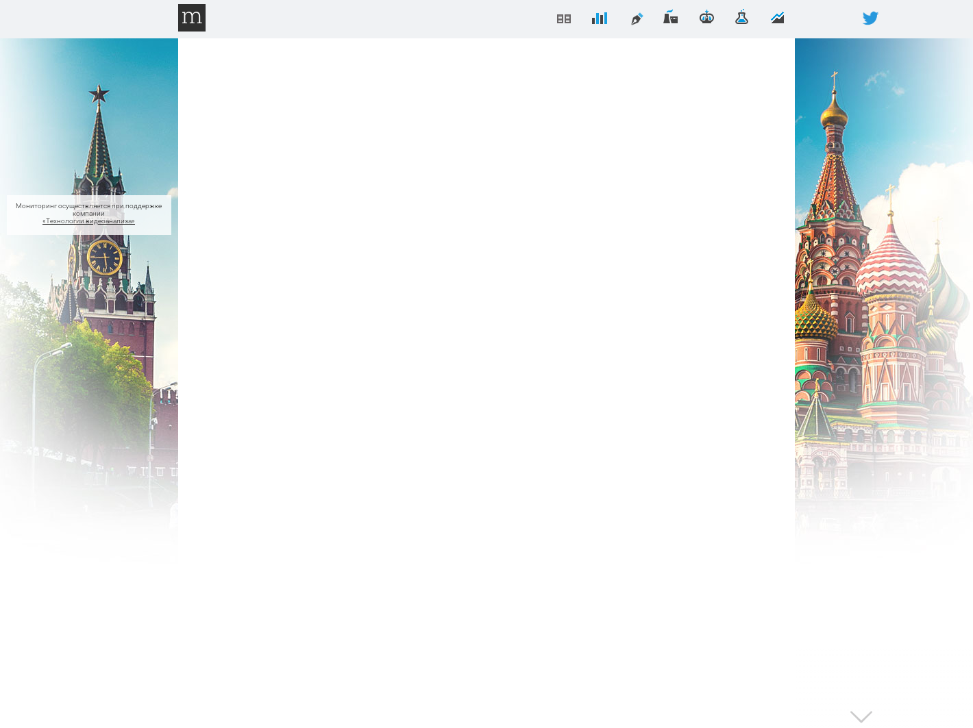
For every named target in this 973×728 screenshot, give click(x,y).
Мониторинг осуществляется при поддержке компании (89, 215)
